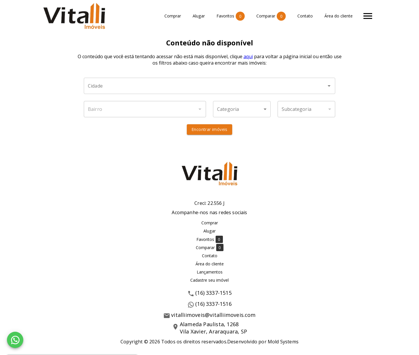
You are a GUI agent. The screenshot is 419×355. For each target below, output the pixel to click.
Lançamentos (210, 272)
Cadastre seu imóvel (209, 280)
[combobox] (209, 86)
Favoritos (230, 16)
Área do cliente (338, 16)
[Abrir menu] (367, 16)
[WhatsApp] (15, 340)
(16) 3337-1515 (213, 292)
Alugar (199, 16)
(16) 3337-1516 (213, 303)
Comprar (172, 16)
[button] (242, 109)
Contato (305, 16)
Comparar (271, 16)
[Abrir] (329, 86)
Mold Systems (283, 341)
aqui (248, 56)
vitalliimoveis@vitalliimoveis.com (213, 314)
